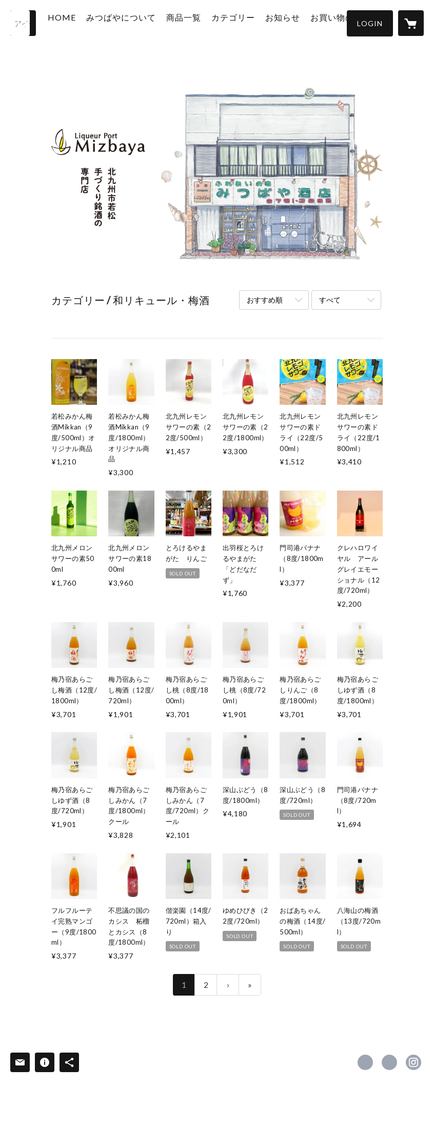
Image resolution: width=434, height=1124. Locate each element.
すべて (330, 299)
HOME (81, 22)
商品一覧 (192, 27)
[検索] (23, 23)
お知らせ (283, 27)
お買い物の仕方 (338, 27)
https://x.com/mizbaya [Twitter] (389, 1062)
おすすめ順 (265, 299)
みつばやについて (135, 27)
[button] (370, 23)
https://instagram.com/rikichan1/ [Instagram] (413, 1062)
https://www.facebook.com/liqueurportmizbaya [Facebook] (365, 1062)
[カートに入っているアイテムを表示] (411, 23)
